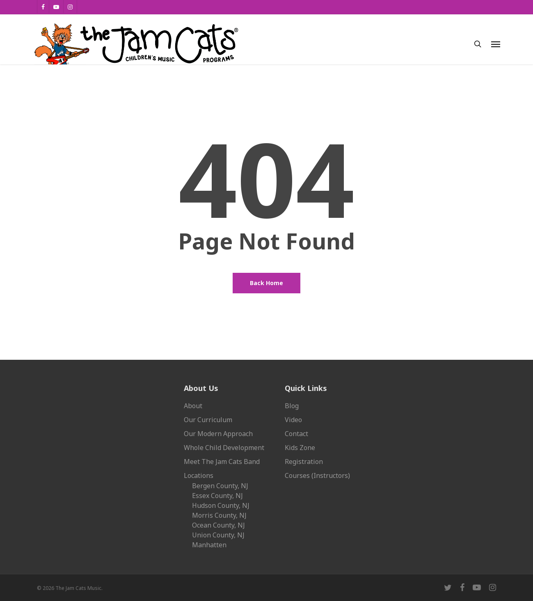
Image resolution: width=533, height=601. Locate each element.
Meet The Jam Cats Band (222, 461)
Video (293, 419)
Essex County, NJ (217, 495)
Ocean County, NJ (218, 525)
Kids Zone (300, 447)
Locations (198, 475)
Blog (292, 405)
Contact (296, 433)
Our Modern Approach (218, 433)
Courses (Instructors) (317, 475)
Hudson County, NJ (220, 505)
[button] (495, 44)
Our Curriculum (208, 419)
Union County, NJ (218, 535)
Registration (304, 461)
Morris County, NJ (219, 515)
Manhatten (209, 545)
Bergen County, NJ (220, 485)
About (193, 405)
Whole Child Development (224, 447)
